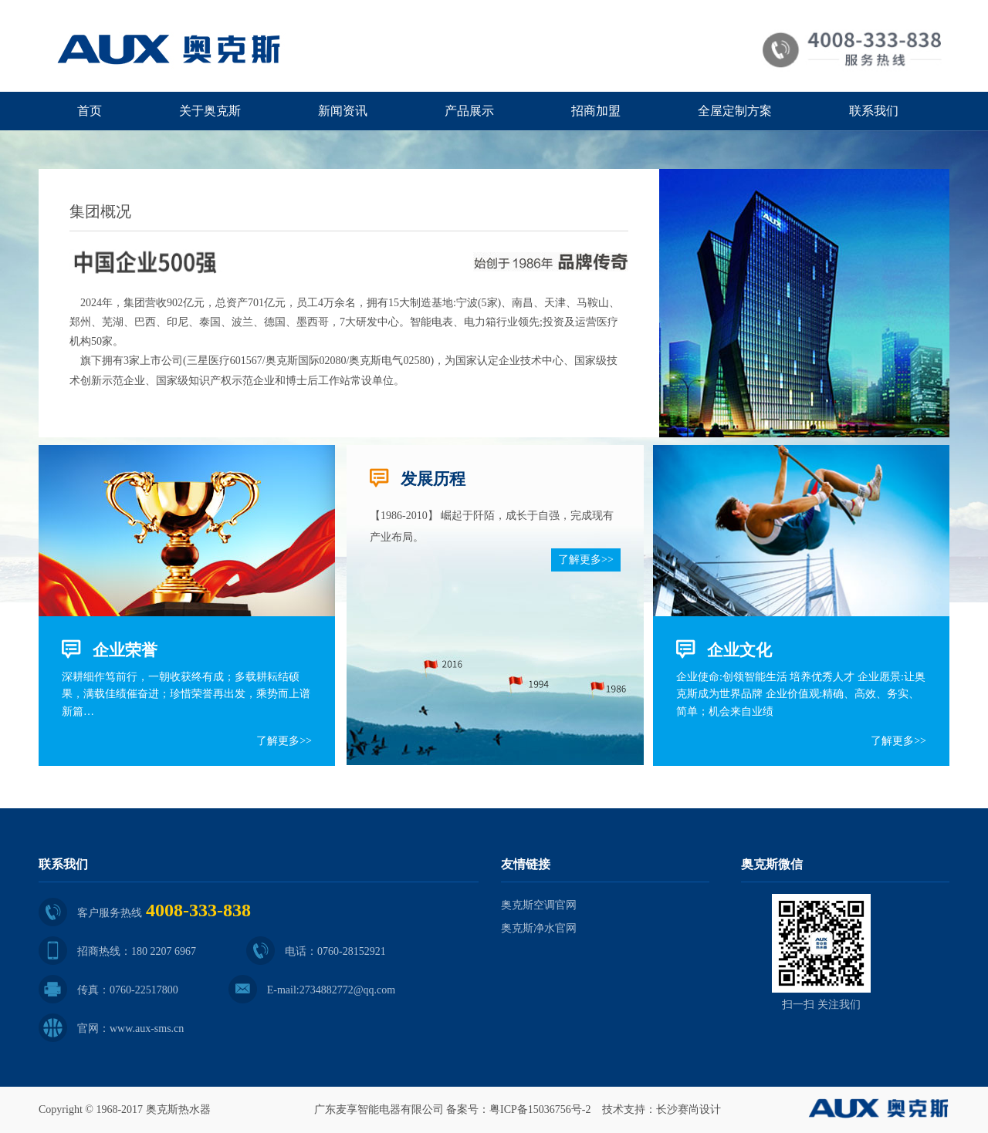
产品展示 (469, 110)
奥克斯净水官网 (539, 928)
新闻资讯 (342, 110)
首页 (89, 110)
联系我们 (873, 110)
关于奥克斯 (210, 110)
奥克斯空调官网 (539, 905)
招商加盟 (596, 110)
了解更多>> (284, 741)
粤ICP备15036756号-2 (539, 1109)
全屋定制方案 (735, 110)
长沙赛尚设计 (688, 1109)
